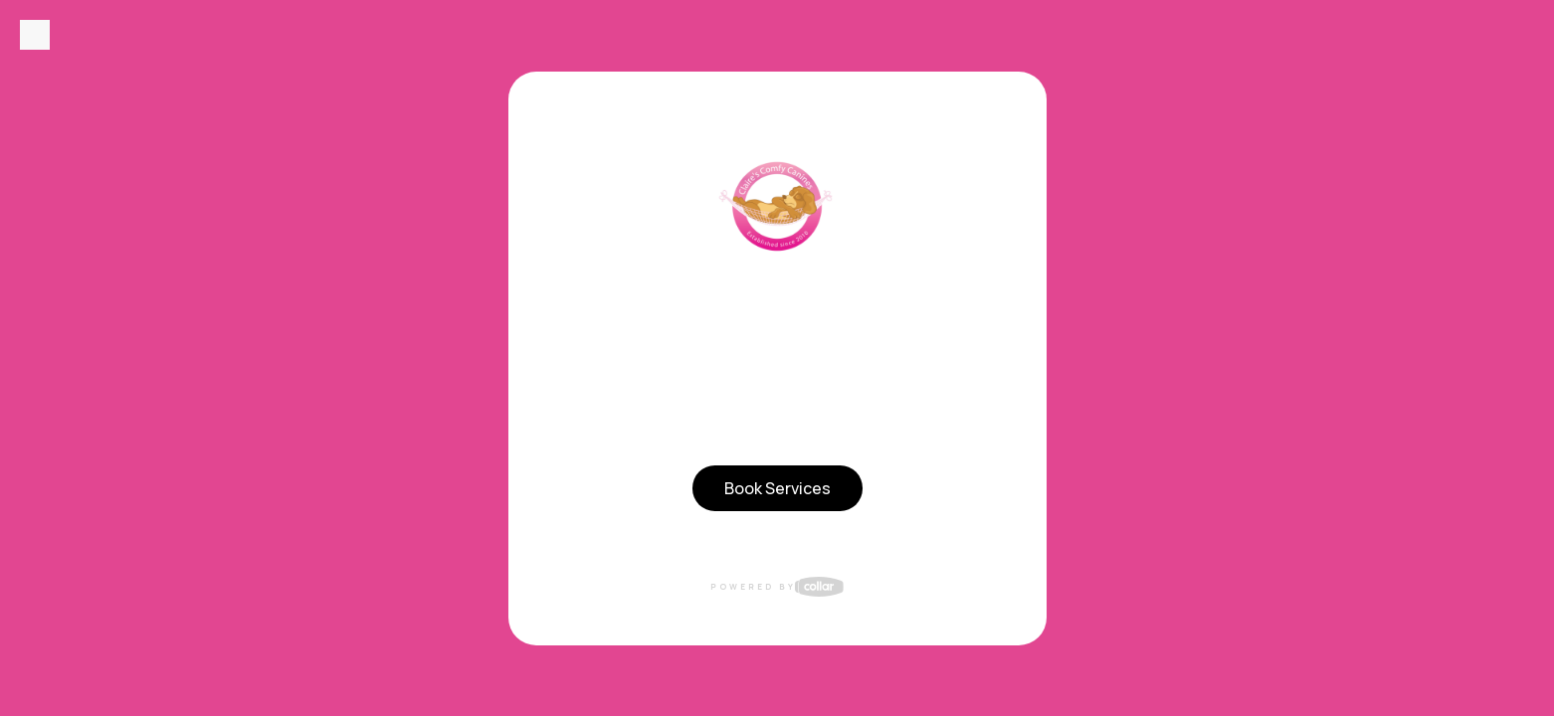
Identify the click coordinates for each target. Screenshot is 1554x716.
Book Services (777, 488)
